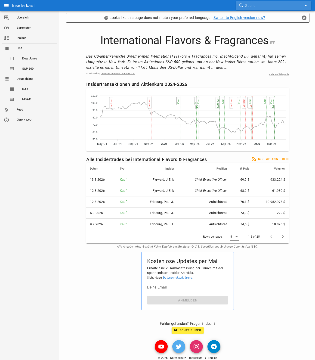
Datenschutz (178, 358)
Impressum (196, 358)
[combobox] (274, 5)
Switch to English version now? (240, 18)
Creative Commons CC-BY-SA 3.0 (118, 73)
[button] (235, 236)
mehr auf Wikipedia (280, 74)
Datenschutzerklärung (178, 277)
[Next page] (283, 237)
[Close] (304, 18)
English (213, 358)
